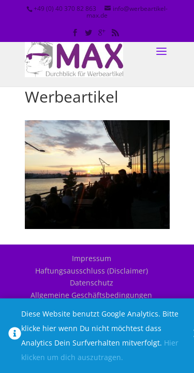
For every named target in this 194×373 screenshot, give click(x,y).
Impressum (91, 258)
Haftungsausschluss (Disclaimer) (91, 271)
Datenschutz (91, 283)
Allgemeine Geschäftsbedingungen (91, 295)
